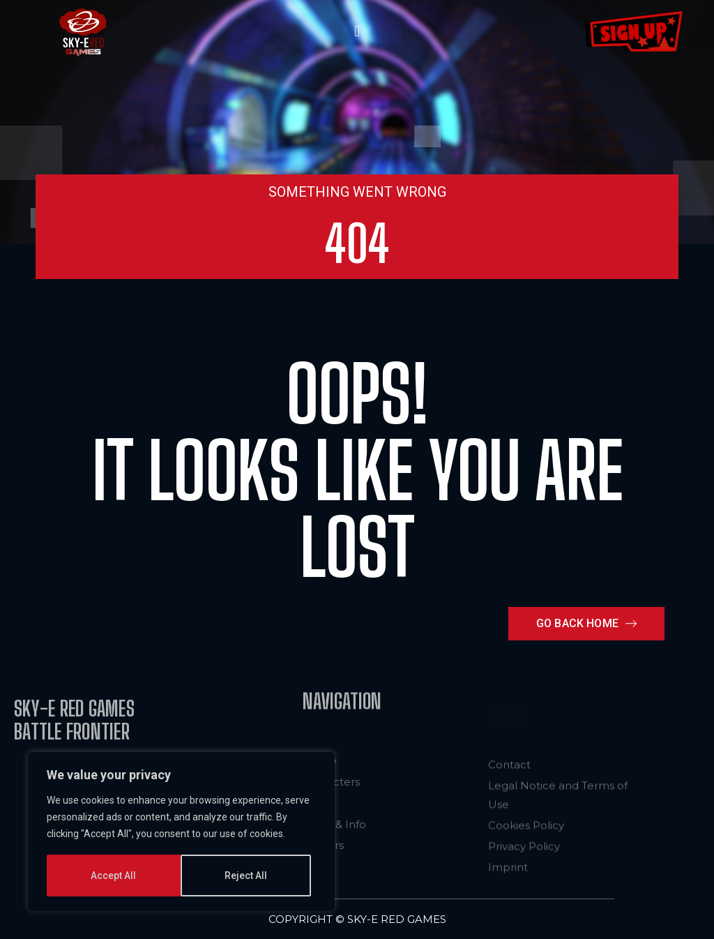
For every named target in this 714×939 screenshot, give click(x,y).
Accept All (249, 875)
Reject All (112, 875)
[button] (356, 31)
